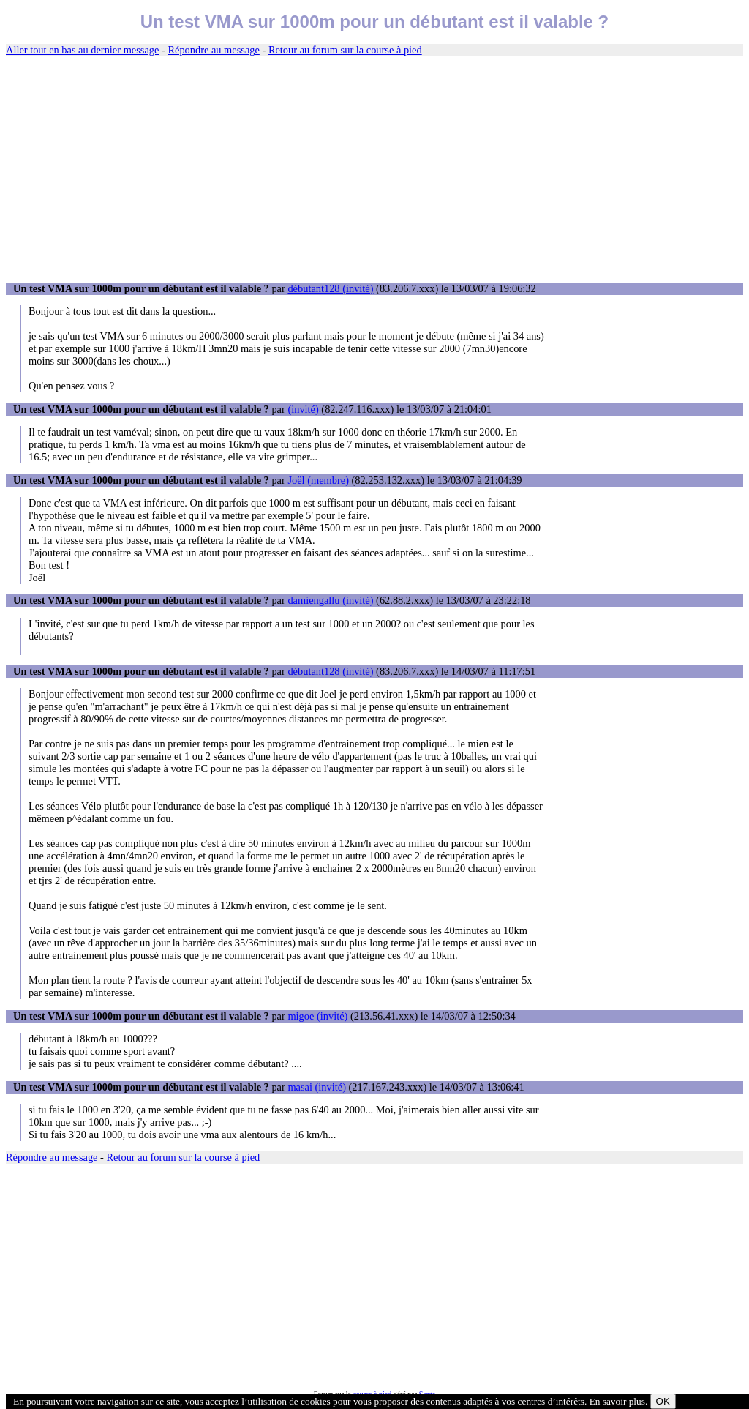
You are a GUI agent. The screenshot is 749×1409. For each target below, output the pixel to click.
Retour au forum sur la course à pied (345, 50)
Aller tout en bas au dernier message (82, 50)
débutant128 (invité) (330, 288)
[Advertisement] (374, 169)
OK (663, 1401)
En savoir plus (617, 1401)
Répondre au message (213, 50)
